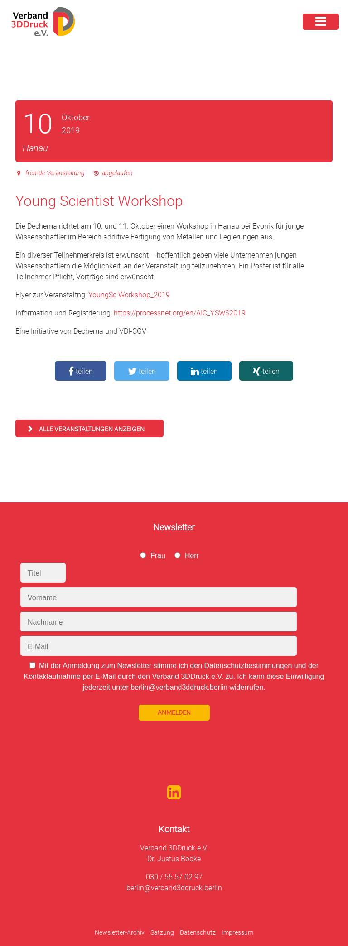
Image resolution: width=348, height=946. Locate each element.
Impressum (237, 932)
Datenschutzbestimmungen (248, 665)
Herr (192, 555)
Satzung (162, 932)
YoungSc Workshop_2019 (129, 295)
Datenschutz (198, 932)
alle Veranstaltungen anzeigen (92, 429)
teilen (80, 371)
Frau (157, 555)
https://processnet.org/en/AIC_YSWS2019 (180, 313)
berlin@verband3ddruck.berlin (174, 888)
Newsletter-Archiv (120, 932)
